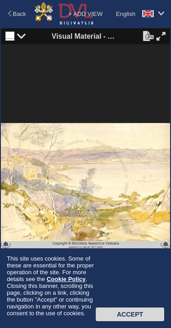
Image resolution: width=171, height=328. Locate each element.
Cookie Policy (66, 279)
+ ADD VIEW (85, 13)
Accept (130, 314)
